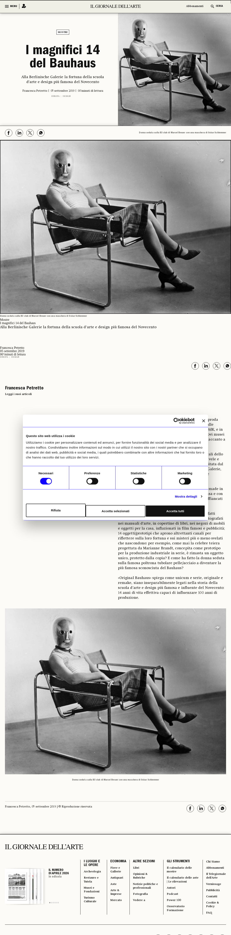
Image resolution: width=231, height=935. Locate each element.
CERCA (219, 6)
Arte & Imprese (115, 895)
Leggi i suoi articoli (18, 392)
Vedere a (138, 904)
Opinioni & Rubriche (140, 876)
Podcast (172, 897)
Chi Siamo (213, 860)
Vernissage (214, 890)
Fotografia (139, 897)
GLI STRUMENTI (177, 860)
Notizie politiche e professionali (145, 888)
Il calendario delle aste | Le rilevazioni (180, 881)
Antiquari (116, 878)
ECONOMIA (117, 860)
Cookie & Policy (212, 914)
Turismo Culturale (91, 904)
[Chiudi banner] (203, 421)
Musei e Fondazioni (92, 892)
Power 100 (173, 904)
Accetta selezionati (115, 510)
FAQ (209, 923)
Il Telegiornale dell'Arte (215, 879)
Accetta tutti (176, 510)
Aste (112, 885)
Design (67, 95)
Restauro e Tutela (91, 881)
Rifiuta (55, 510)
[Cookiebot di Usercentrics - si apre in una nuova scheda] (177, 421)
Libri (135, 867)
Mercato (115, 904)
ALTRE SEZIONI (143, 860)
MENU (13, 6)
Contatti (212, 904)
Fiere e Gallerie (115, 869)
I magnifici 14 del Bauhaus (62, 57)
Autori (171, 890)
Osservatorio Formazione (175, 914)
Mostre (63, 32)
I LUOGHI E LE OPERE (92, 863)
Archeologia (93, 871)
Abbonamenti (194, 6)
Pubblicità (213, 897)
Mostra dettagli (186, 497)
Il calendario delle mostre (179, 869)
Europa (55, 95)
